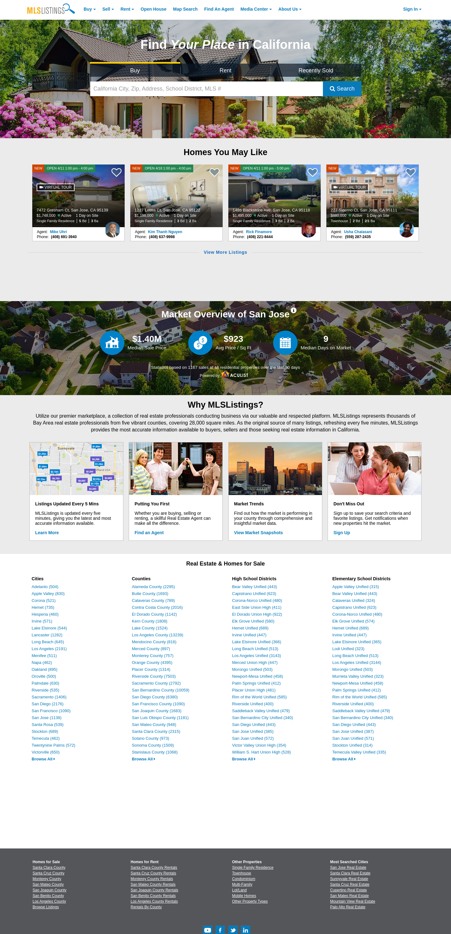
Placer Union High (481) (254, 690)
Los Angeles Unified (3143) (256, 655)
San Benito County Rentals (153, 896)
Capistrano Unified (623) (254, 593)
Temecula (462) (46, 738)
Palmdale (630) (45, 683)
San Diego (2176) (48, 704)
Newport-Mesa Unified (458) (257, 676)
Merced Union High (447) (254, 662)
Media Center (254, 9)
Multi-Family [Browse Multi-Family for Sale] (242, 884)
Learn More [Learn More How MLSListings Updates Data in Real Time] (47, 532)
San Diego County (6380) (155, 697)
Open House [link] (153, 9)
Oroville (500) (44, 676)
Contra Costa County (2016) (157, 607)
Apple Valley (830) (48, 593)
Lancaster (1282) (47, 635)
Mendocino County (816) (154, 641)
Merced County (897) (151, 648)
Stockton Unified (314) (352, 745)
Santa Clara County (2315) (156, 731)
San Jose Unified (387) (353, 731)
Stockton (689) (45, 731)
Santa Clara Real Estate (350, 873)
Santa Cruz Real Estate (349, 884)
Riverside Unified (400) (252, 704)
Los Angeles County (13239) (157, 635)
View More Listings (225, 252)
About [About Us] (288, 9)
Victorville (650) (46, 752)
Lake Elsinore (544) (49, 628)
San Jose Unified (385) (252, 731)
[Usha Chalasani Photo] (406, 227)
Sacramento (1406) (49, 697)
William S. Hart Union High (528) (261, 752)
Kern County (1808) (149, 621)
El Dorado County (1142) (154, 614)
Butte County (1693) (150, 593)
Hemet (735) (43, 607)
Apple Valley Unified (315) (355, 586)
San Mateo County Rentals (153, 884)
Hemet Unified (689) (250, 628)
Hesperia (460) (45, 614)
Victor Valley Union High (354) (259, 745)
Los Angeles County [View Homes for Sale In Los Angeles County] (49, 901)
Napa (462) (42, 662)
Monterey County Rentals (152, 879)
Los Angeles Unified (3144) (356, 662)
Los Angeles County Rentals (154, 901)
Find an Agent (149, 532)
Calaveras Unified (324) (353, 600)
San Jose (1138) (46, 717)
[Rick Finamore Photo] (308, 227)
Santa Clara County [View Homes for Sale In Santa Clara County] (49, 867)
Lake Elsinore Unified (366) (256, 641)
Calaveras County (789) (153, 600)
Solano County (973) (150, 738)
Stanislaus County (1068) (155, 752)
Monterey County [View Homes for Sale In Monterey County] (47, 879)
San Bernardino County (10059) (160, 690)
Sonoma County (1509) (153, 745)
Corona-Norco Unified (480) (257, 600)
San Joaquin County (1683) (156, 710)
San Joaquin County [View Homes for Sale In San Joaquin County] (49, 890)
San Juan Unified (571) (353, 738)
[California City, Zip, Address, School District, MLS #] (207, 89)
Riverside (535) (45, 690)
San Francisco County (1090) (158, 704)
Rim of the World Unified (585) (259, 697)
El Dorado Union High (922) (257, 614)
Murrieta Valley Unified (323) (358, 676)
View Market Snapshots (258, 532)
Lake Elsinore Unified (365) (356, 641)
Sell (106, 9)
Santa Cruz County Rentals (153, 873)
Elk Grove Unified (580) (253, 621)
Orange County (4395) (152, 662)
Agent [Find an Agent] (219, 9)
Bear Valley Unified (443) (254, 586)
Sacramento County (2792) (156, 683)
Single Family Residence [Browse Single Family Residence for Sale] (252, 867)
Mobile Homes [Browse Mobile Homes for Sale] (244, 896)
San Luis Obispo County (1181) (160, 717)
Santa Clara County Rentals (154, 867)
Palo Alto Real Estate (347, 907)
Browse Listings (46, 907)
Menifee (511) (44, 655)
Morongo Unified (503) (252, 669)
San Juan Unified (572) (253, 738)
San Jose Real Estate (348, 867)
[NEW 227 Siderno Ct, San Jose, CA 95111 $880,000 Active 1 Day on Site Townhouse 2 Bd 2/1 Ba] (372, 195)
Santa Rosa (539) (48, 724)
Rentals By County (146, 907)
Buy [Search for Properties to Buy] (135, 70)
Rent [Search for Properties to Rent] (225, 70)
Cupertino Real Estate (348, 890)
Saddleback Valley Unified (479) (261, 710)
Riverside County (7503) (154, 676)
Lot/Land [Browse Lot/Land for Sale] (239, 890)
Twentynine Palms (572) (53, 745)
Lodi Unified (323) (348, 648)
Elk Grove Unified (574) (353, 621)
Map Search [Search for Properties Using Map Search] (185, 9)
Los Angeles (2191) (49, 648)
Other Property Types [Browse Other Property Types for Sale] (250, 901)
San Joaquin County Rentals (154, 890)
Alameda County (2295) (153, 586)
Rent (125, 9)
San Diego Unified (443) (254, 724)
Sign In (410, 9)
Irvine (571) (42, 621)
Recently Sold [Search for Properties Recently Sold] (315, 70)
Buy (88, 9)
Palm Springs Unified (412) (256, 683)
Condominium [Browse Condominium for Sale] (243, 879)
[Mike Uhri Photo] (112, 227)
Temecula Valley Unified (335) (359, 752)
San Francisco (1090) (51, 710)
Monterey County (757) (153, 655)
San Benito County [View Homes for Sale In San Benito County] (48, 896)
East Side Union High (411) (257, 607)
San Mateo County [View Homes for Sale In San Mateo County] (48, 884)
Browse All (43, 759)
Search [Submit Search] (342, 89)
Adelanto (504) (45, 586)
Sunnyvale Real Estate (349, 879)
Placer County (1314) (151, 669)
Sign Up (342, 532)
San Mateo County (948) (154, 724)
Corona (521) (44, 600)
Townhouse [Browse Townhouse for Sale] (241, 873)
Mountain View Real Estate (352, 901)
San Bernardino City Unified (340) (262, 717)
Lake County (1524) (150, 628)
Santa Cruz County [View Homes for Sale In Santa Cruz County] (48, 873)
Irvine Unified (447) (249, 635)
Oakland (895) (44, 669)
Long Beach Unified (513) (255, 648)
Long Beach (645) (48, 641)
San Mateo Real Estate (349, 896)
